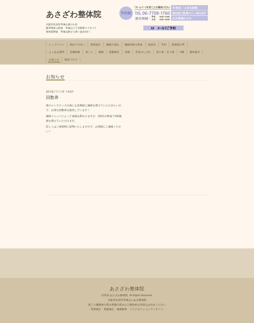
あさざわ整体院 (73, 14)
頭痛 (127, 52)
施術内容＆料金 (134, 44)
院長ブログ (70, 59)
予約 (163, 44)
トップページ (56, 44)
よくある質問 (56, 52)
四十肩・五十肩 (165, 52)
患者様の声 (178, 44)
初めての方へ (77, 44)
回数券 (52, 97)
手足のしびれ (143, 52)
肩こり (89, 52)
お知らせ (54, 59)
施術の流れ (112, 44)
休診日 (152, 44)
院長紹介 (96, 44)
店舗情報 (75, 52)
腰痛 (101, 52)
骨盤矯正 (114, 52)
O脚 (182, 52)
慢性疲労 (195, 52)
